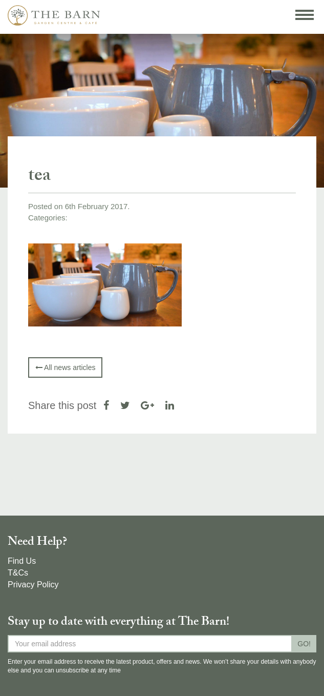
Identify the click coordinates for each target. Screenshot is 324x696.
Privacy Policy (33, 584)
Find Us (22, 561)
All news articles (65, 367)
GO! (304, 644)
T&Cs (18, 572)
